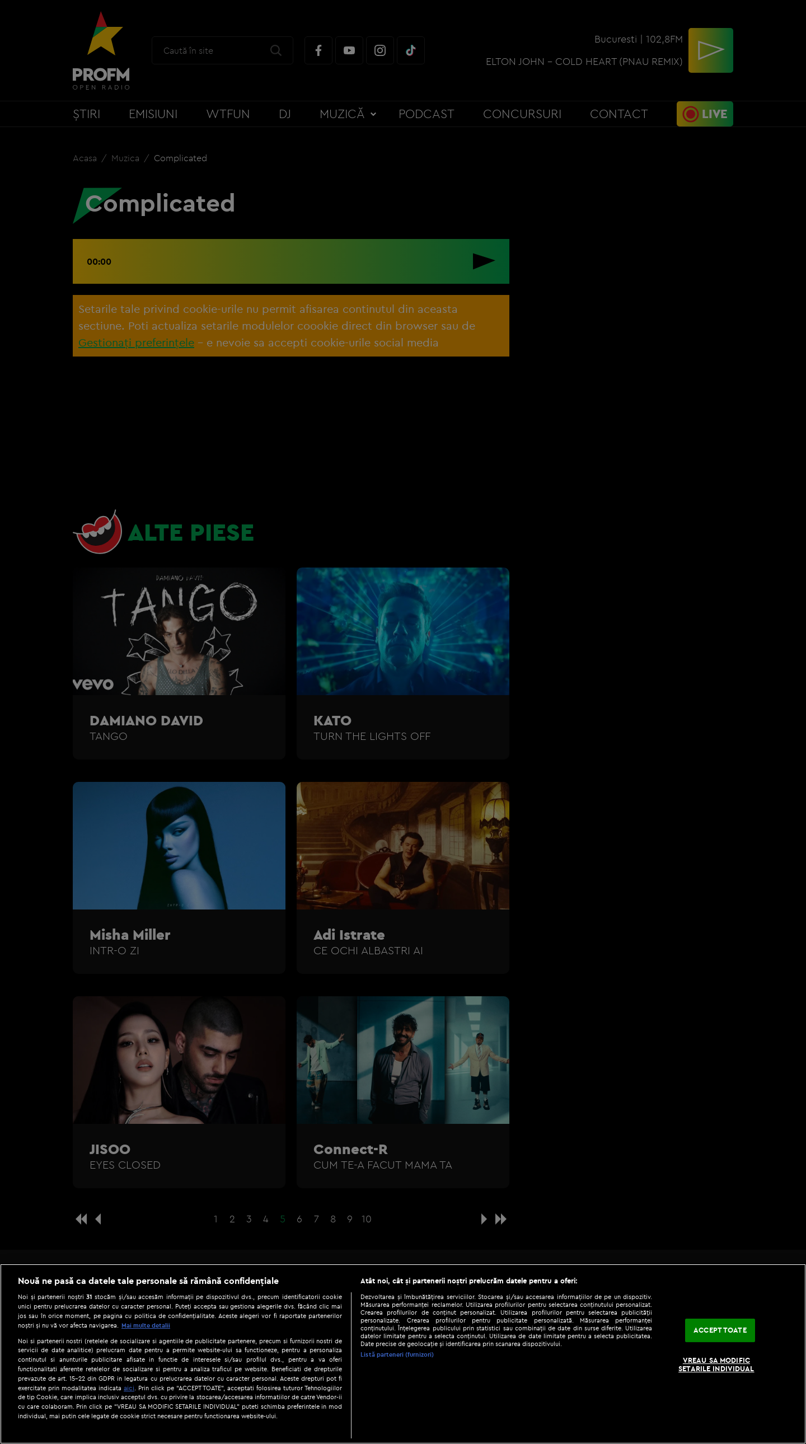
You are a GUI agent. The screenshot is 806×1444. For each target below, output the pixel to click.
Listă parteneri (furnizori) (397, 1354)
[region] (403, 1354)
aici (129, 1388)
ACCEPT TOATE (720, 1329)
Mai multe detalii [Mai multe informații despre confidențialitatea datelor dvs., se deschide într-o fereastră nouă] (145, 1325)
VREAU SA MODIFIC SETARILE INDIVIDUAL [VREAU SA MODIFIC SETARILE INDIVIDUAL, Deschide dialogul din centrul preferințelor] (716, 1364)
